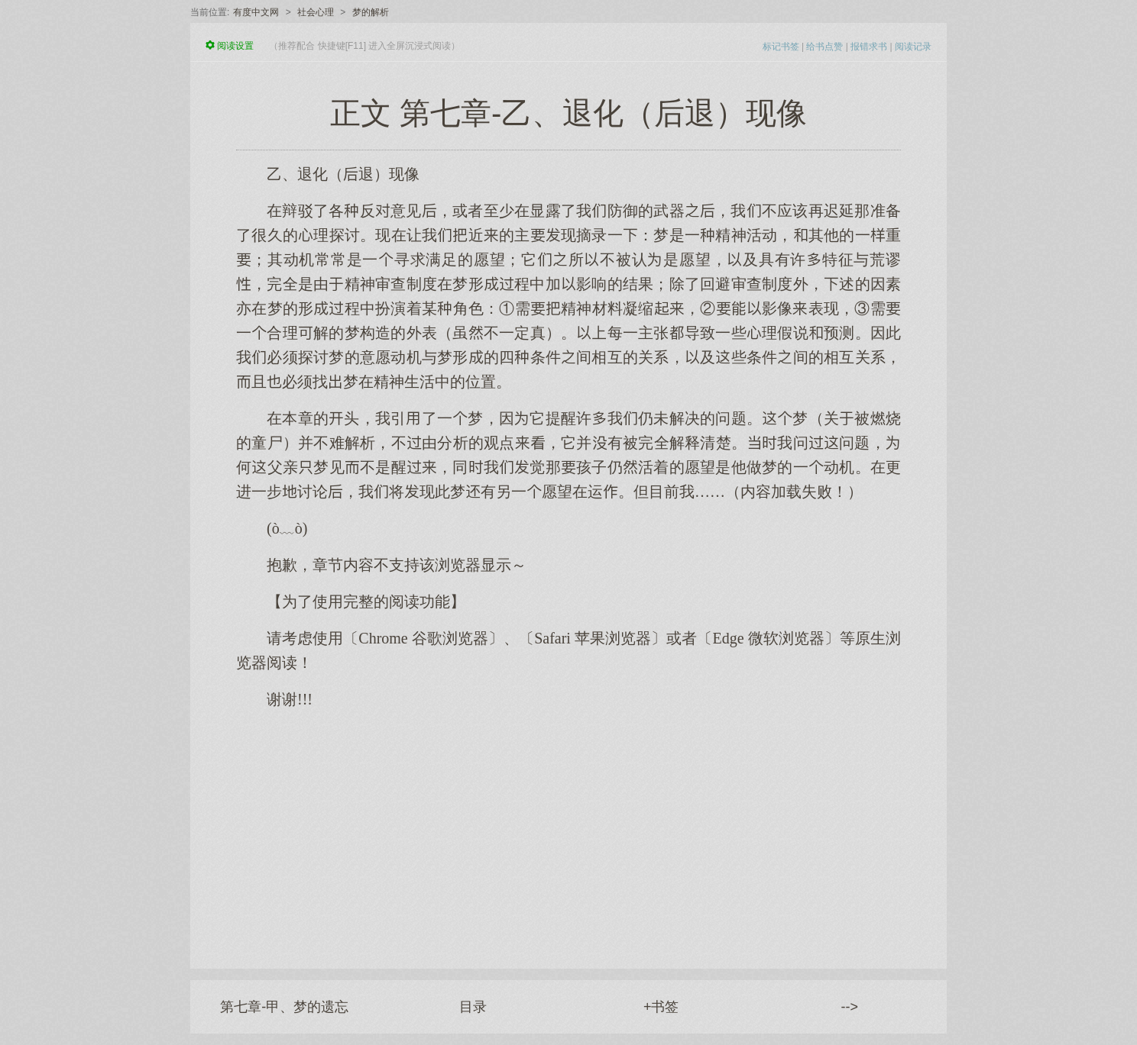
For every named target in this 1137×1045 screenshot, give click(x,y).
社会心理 (315, 12)
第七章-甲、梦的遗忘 (284, 1006)
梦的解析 (370, 12)
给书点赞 (824, 46)
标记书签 (781, 46)
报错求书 (868, 46)
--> (850, 1006)
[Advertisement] (568, 831)
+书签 (661, 1006)
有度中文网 (256, 12)
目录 (473, 1006)
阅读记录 (913, 46)
